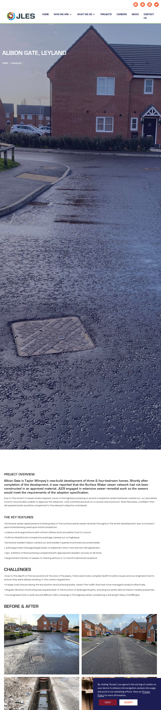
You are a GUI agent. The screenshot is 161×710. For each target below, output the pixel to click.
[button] (63, 14)
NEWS (135, 14)
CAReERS (122, 14)
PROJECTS (106, 14)
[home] (21, 16)
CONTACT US (149, 16)
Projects (16, 63)
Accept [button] (128, 702)
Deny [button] (108, 702)
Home (45, 14)
